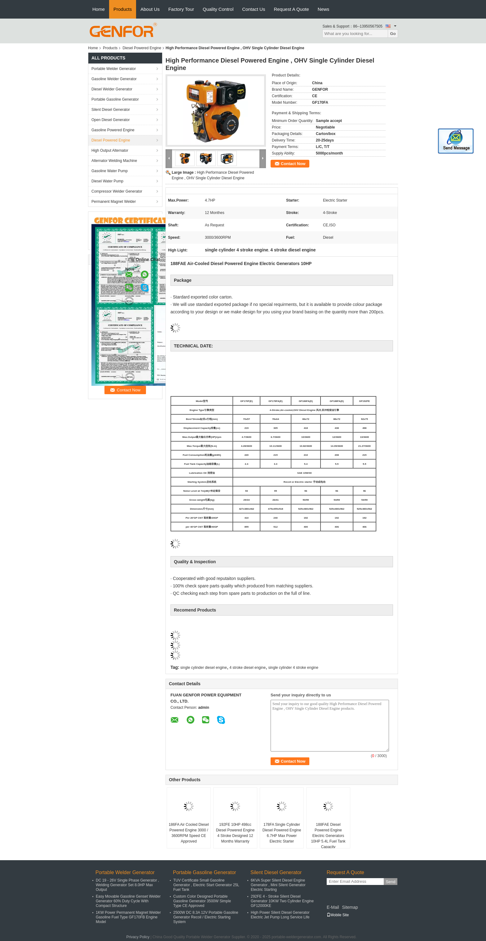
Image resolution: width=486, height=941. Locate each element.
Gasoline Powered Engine (113, 130)
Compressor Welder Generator (116, 191)
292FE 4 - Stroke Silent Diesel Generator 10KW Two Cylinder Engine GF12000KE (282, 901)
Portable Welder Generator (113, 69)
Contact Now (293, 163)
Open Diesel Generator (110, 120)
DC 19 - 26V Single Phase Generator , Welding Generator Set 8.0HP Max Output (127, 885)
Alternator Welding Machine (114, 161)
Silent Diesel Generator (110, 109)
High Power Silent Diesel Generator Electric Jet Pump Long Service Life (280, 914)
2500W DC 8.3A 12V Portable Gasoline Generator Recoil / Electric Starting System (205, 917)
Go (393, 33)
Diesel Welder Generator (111, 89)
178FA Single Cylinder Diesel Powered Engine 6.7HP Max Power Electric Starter (282, 832)
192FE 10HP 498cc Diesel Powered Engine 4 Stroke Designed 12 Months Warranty (235, 832)
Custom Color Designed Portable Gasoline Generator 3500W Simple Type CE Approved (202, 901)
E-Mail (333, 907)
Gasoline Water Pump (109, 171)
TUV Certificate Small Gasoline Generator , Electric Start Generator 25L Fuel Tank (206, 885)
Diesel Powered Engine (141, 48)
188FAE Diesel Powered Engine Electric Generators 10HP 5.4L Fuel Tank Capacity (328, 835)
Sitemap (350, 907)
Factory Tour (181, 9)
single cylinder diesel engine (203, 667)
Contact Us (253, 9)
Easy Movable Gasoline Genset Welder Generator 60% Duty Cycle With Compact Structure (128, 901)
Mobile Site (338, 915)
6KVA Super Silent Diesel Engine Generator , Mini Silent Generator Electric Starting (278, 885)
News (323, 9)
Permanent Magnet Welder (113, 201)
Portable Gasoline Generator (115, 99)
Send (390, 881)
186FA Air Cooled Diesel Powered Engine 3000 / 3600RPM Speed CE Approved (189, 832)
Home (98, 9)
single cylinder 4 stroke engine (293, 667)
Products (122, 9)
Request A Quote (291, 9)
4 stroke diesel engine (247, 667)
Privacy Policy (138, 937)
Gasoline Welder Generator (114, 79)
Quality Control (218, 9)
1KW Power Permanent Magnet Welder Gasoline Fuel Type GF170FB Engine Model (128, 917)
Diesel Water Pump (107, 181)
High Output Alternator (109, 150)
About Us (150, 9)
